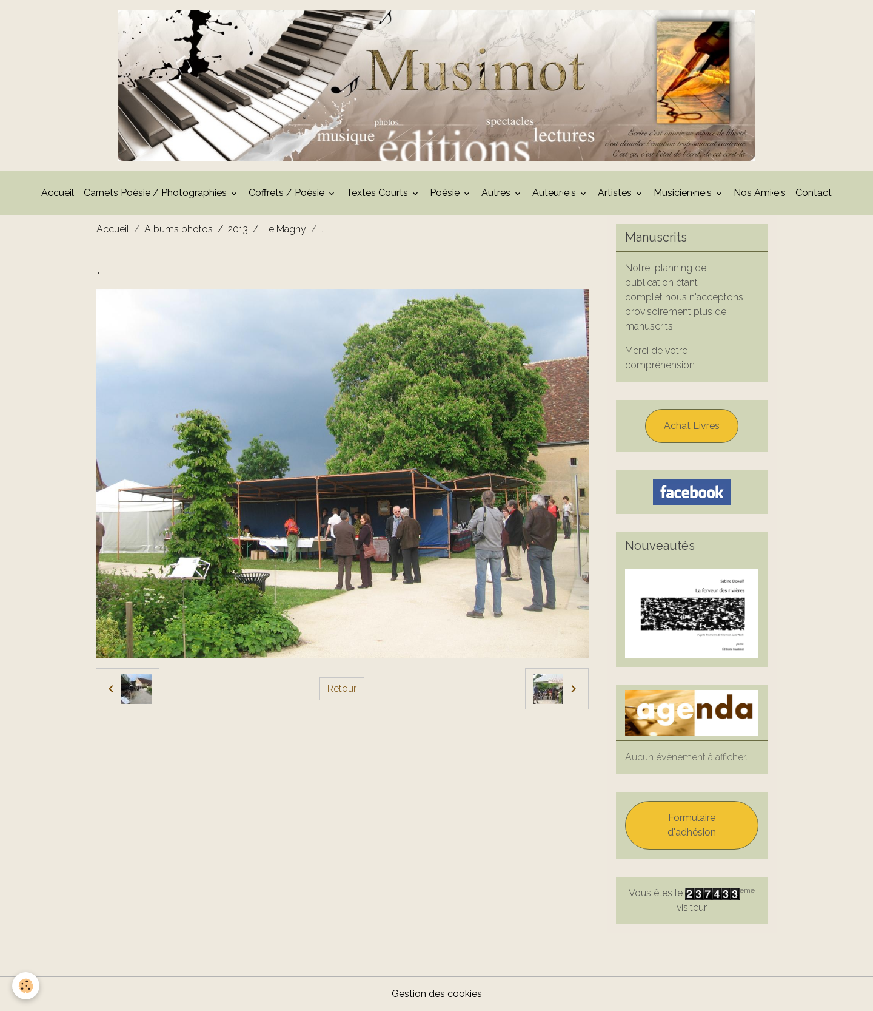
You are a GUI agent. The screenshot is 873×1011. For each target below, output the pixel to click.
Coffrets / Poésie (288, 192)
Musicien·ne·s (684, 192)
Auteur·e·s (555, 192)
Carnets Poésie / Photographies (156, 192)
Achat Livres (692, 425)
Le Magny (284, 229)
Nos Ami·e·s (760, 192)
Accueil (57, 192)
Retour (341, 688)
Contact (813, 192)
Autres (497, 192)
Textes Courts (378, 192)
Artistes (616, 192)
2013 (238, 229)
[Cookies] (25, 985)
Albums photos (178, 229)
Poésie (446, 192)
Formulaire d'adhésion (691, 825)
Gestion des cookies (437, 993)
